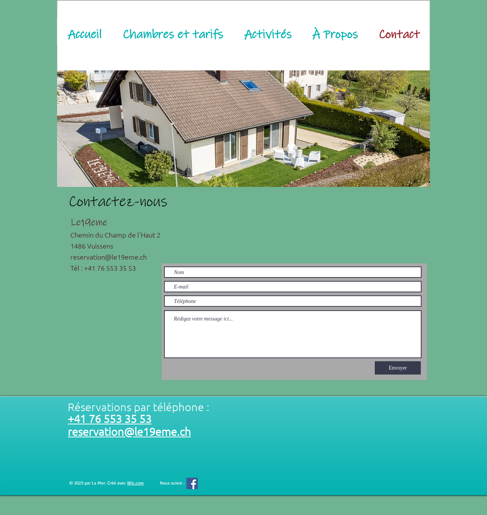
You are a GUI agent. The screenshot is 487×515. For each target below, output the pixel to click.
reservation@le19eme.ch (108, 256)
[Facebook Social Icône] (192, 483)
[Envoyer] (398, 368)
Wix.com (135, 483)
